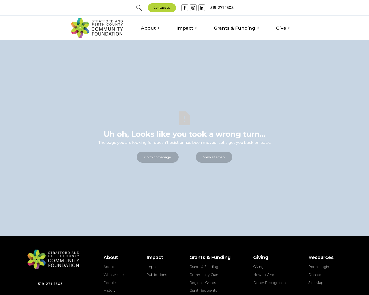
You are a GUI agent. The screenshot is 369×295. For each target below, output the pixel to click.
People (110, 283)
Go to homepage (157, 157)
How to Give (263, 275)
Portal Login (318, 267)
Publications (156, 275)
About (109, 267)
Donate (314, 275)
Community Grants (205, 275)
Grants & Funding (203, 267)
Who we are (114, 275)
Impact (152, 267)
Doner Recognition (269, 283)
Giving (258, 267)
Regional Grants (202, 283)
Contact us (161, 7)
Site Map (315, 283)
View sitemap (214, 157)
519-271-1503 (50, 284)
